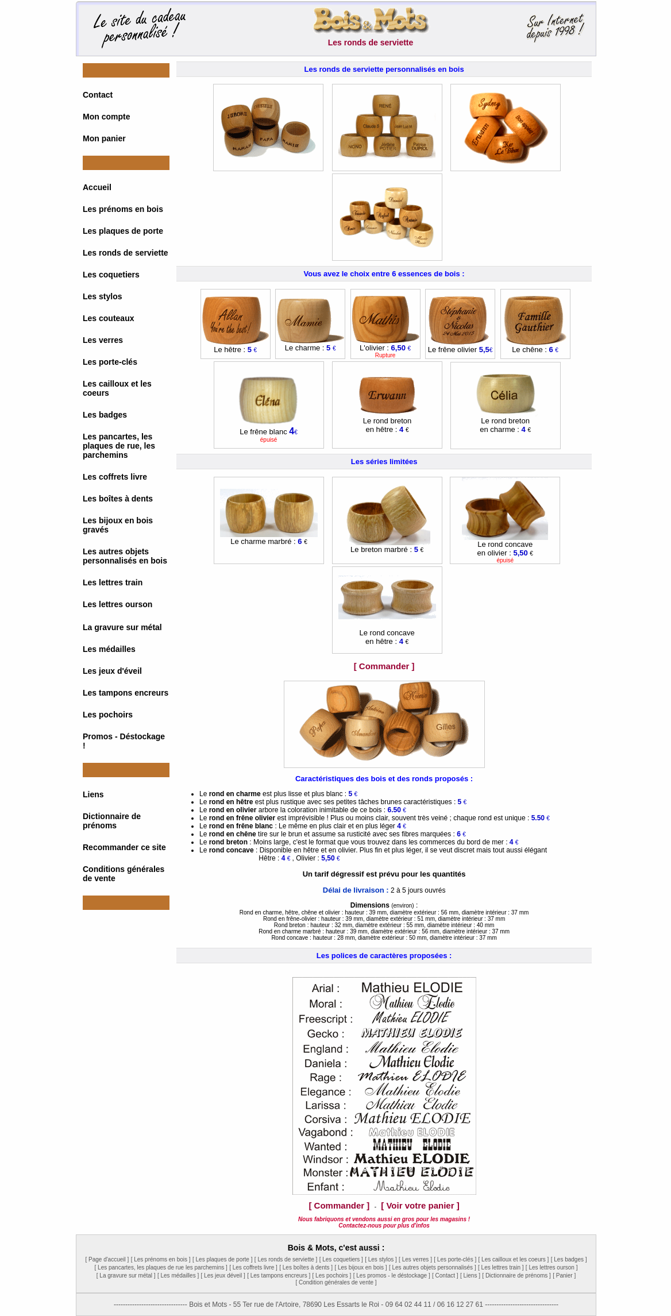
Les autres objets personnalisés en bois (125, 556)
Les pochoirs (108, 714)
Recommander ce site (124, 847)
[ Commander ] (384, 666)
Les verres (103, 340)
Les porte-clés (110, 361)
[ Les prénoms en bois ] (161, 1259)
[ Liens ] (470, 1275)
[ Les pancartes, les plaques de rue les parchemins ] (161, 1267)
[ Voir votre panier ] (420, 1205)
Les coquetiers (111, 274)
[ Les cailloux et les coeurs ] (514, 1259)
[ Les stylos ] (381, 1259)
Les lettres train (112, 582)
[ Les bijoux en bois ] (360, 1267)
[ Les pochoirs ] (332, 1275)
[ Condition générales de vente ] (335, 1282)
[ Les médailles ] (178, 1275)
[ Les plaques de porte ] (222, 1259)
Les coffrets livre (115, 476)
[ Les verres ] (415, 1259)
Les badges (105, 414)
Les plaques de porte (123, 231)
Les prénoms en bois (123, 209)
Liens (93, 794)
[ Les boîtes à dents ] (306, 1267)
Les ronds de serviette (125, 252)
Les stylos (102, 296)
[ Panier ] (564, 1275)
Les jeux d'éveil (112, 671)
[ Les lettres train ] (500, 1267)
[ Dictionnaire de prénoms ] (516, 1275)
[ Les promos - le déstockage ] (391, 1275)
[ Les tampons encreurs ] (278, 1275)
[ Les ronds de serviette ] (286, 1259)
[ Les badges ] (569, 1259)
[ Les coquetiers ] (341, 1259)
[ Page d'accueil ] (107, 1259)
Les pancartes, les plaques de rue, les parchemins (119, 446)
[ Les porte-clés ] (455, 1259)
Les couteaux (108, 318)
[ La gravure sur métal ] (126, 1275)
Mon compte (106, 116)
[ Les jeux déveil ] (223, 1275)
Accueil (97, 187)
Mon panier (104, 138)
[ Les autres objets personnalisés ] (432, 1267)
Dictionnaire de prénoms (112, 821)
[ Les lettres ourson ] (552, 1267)
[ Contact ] (445, 1275)
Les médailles (109, 649)
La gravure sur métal (122, 627)
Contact (98, 94)
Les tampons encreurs (125, 692)
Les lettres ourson (117, 604)
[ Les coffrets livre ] (253, 1267)
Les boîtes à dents (118, 498)
